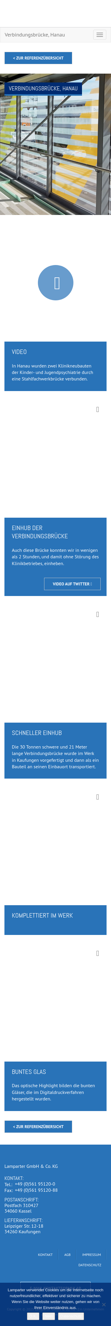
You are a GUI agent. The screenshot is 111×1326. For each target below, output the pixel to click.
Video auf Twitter (72, 584)
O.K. (33, 1316)
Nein (49, 1316)
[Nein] (104, 1304)
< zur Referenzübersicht (38, 58)
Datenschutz (71, 1316)
